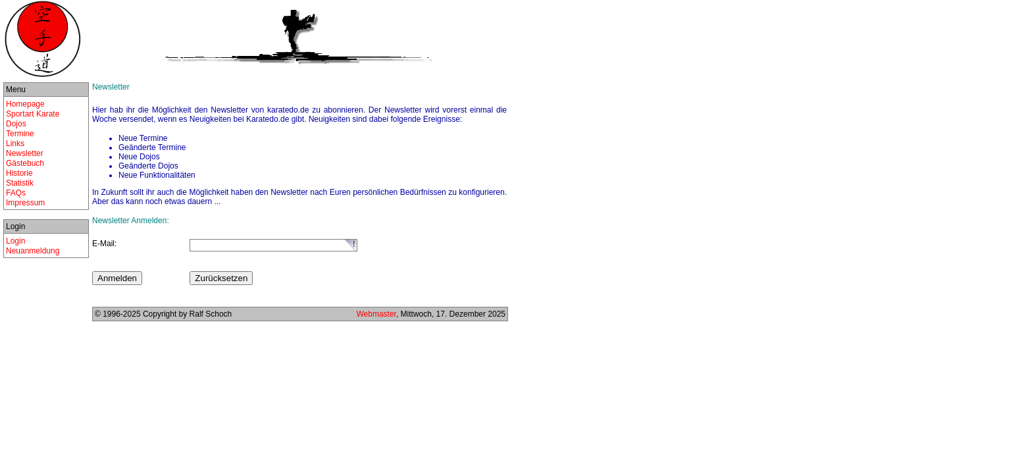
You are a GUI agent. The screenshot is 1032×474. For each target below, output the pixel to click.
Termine (20, 133)
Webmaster (376, 314)
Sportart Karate (32, 113)
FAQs (16, 193)
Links (15, 143)
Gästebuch (25, 163)
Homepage (25, 104)
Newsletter (24, 153)
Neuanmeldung (32, 250)
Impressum (25, 202)
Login (15, 241)
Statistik (20, 183)
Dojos (16, 123)
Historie (19, 173)
